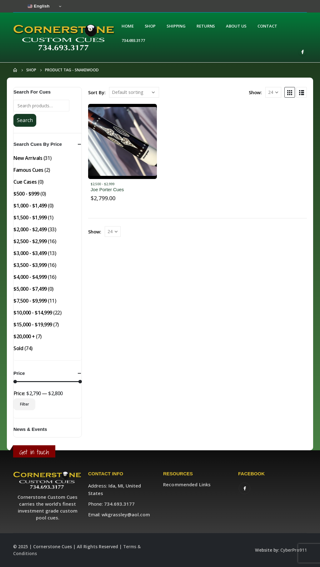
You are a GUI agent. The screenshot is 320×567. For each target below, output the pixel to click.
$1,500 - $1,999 (30, 217)
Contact (267, 26)
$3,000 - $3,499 (30, 253)
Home (128, 26)
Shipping (176, 26)
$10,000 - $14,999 (32, 312)
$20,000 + (24, 336)
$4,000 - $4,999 (30, 276)
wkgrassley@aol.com (126, 514)
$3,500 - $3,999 (30, 265)
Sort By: (97, 92)
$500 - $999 (26, 193)
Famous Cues (28, 169)
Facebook (244, 488)
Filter (24, 404)
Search (25, 120)
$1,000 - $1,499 (30, 205)
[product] (122, 141)
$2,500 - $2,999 (102, 184)
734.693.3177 (133, 40)
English (39, 6)
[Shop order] (134, 92)
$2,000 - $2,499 (30, 229)
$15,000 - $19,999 (32, 324)
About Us (236, 26)
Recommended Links (187, 484)
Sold (18, 348)
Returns (206, 26)
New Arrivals (27, 158)
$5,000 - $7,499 (30, 288)
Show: (255, 92)
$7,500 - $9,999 (30, 300)
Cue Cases (25, 181)
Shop (150, 26)
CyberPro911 (293, 550)
